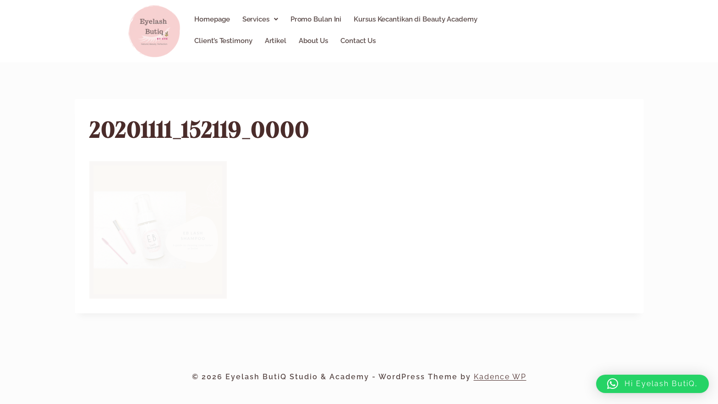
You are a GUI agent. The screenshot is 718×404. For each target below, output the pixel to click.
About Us (313, 41)
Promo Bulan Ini (316, 19)
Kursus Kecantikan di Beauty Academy (415, 19)
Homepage (212, 19)
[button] (260, 19)
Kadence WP (500, 376)
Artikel (275, 41)
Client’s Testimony (223, 41)
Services (260, 19)
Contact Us (358, 41)
